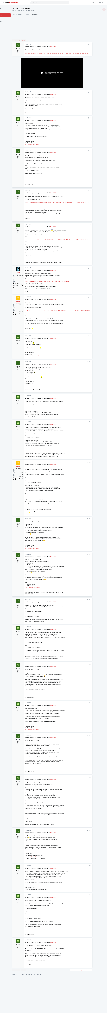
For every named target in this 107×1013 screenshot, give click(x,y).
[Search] (44, 2)
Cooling (85, 185)
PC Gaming (86, 119)
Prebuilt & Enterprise (89, 199)
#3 (77, 119)
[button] (3, 2)
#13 (77, 468)
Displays (86, 207)
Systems (86, 97)
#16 (77, 606)
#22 (77, 836)
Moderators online (87, 219)
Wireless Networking (89, 139)
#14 (77, 525)
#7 (77, 273)
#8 (77, 302)
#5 (77, 192)
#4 (77, 152)
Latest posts (84, 161)
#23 (77, 872)
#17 (77, 633)
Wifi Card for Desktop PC (93, 135)
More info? (60, 46)
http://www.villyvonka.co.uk (39, 146)
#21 (77, 783)
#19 (77, 709)
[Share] (75, 44)
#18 (77, 670)
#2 (77, 93)
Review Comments (88, 157)
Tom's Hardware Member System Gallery (94, 92)
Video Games (37, 10)
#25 (77, 946)
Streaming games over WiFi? (93, 143)
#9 (77, 342)
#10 (77, 368)
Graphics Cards (87, 177)
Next (29, 40)
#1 (77, 44)
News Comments (88, 109)
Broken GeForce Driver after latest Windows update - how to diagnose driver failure (94, 172)
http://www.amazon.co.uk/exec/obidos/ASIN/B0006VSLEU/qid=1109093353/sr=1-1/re (54, 286)
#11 (77, 402)
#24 (77, 901)
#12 (77, 428)
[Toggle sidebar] (103, 9)
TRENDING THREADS (86, 89)
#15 (77, 560)
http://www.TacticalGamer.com (40, 863)
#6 (77, 227)
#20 (77, 741)
